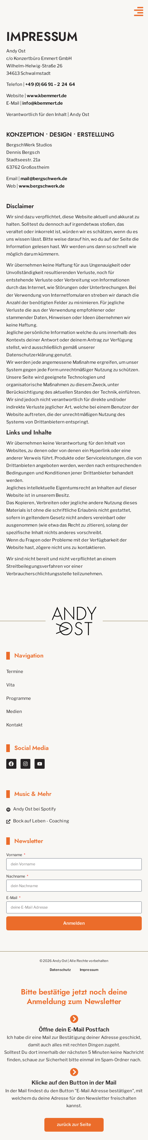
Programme (18, 698)
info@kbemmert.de (42, 103)
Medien (14, 711)
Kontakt (14, 725)
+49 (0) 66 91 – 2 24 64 (50, 84)
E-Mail (12, 898)
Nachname (16, 876)
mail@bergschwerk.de (44, 178)
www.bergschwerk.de (42, 186)
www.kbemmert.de (47, 95)
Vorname (14, 855)
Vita (10, 685)
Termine (15, 671)
